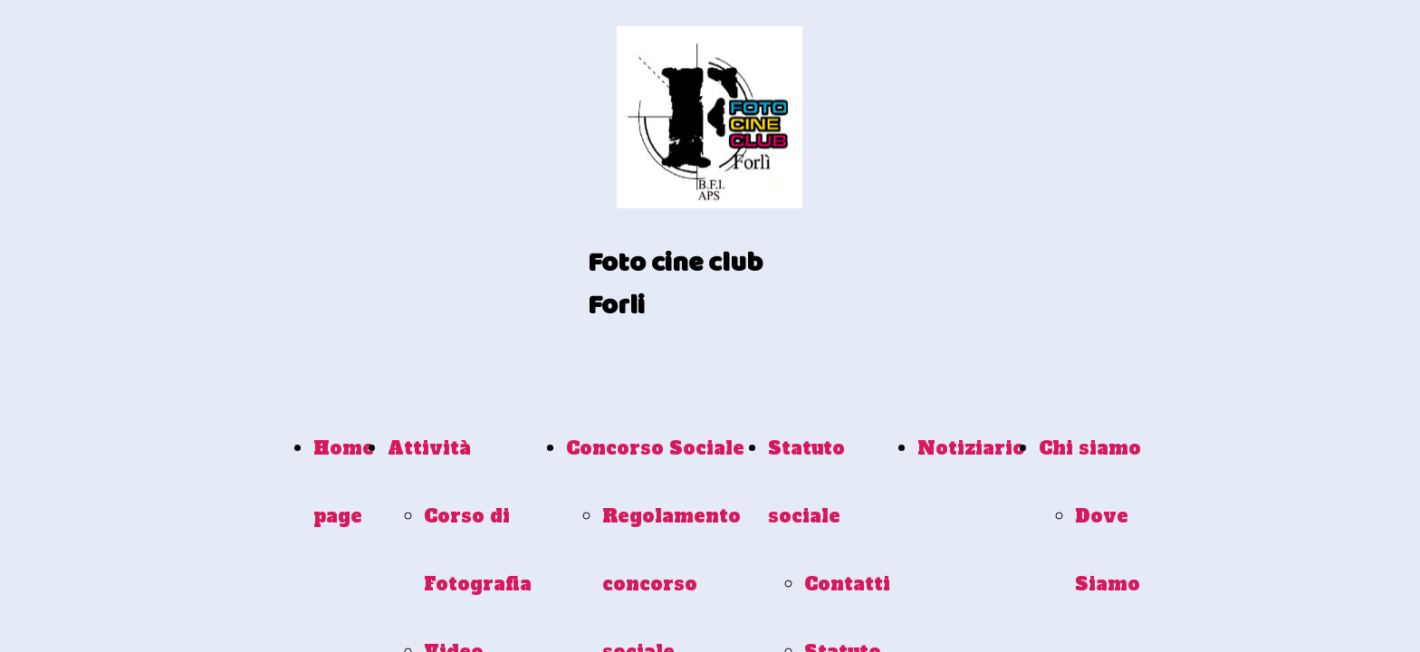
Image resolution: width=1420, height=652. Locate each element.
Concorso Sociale (655, 448)
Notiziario (971, 448)
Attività (429, 448)
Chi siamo (1090, 448)
